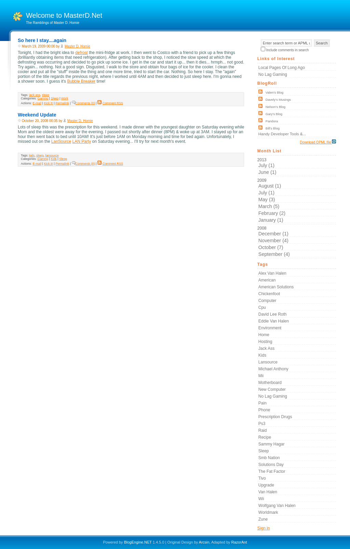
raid (262, 430)
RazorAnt (239, 542)
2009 (296, 200)
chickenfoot (269, 293)
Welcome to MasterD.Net (64, 15)
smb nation (269, 457)
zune (263, 519)
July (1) (266, 165)
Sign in (263, 528)
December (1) (273, 233)
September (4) (274, 254)
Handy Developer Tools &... (282, 134)
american (267, 280)
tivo (262, 478)
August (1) (269, 186)
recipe (264, 437)
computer (267, 300)
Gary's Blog (274, 114)
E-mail (37, 103)
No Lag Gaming (272, 74)
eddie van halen (273, 321)
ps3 (262, 423)
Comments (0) (83, 103)
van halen (267, 492)
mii (261, 375)
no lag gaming (272, 396)
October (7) (270, 247)
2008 (296, 241)
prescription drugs (275, 416)
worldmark (268, 512)
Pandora (272, 121)
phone (264, 410)
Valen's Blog (274, 92)
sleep (46, 95)
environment (269, 328)
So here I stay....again (42, 40)
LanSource (61, 141)
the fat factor (271, 471)
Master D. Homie (77, 46)
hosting (265, 341)
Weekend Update (37, 115)
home (263, 334)
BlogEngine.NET (138, 542)
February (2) (271, 213)
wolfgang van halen (277, 505)
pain (262, 403)
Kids (54, 159)
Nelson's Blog (275, 107)
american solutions (276, 287)
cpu (262, 307)
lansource (52, 155)
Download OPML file (318, 141)
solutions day (271, 464)
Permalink (62, 103)
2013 (296, 166)
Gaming (43, 98)
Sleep (54, 98)
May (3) (266, 199)
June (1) (267, 172)
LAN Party (81, 141)
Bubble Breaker (81, 81)
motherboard (270, 382)
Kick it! (48, 103)
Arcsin (204, 542)
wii (261, 498)
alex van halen (272, 273)
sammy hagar (271, 444)
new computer (272, 389)
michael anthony (273, 369)
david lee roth (272, 314)
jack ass (34, 95)
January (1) (270, 220)
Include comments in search (287, 50)
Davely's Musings (278, 99)
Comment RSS (110, 103)
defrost (81, 52)
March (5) (269, 206)
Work (64, 98)
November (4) (273, 240)
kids (32, 155)
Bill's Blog (273, 128)
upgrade (266, 485)
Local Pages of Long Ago (281, 67)
